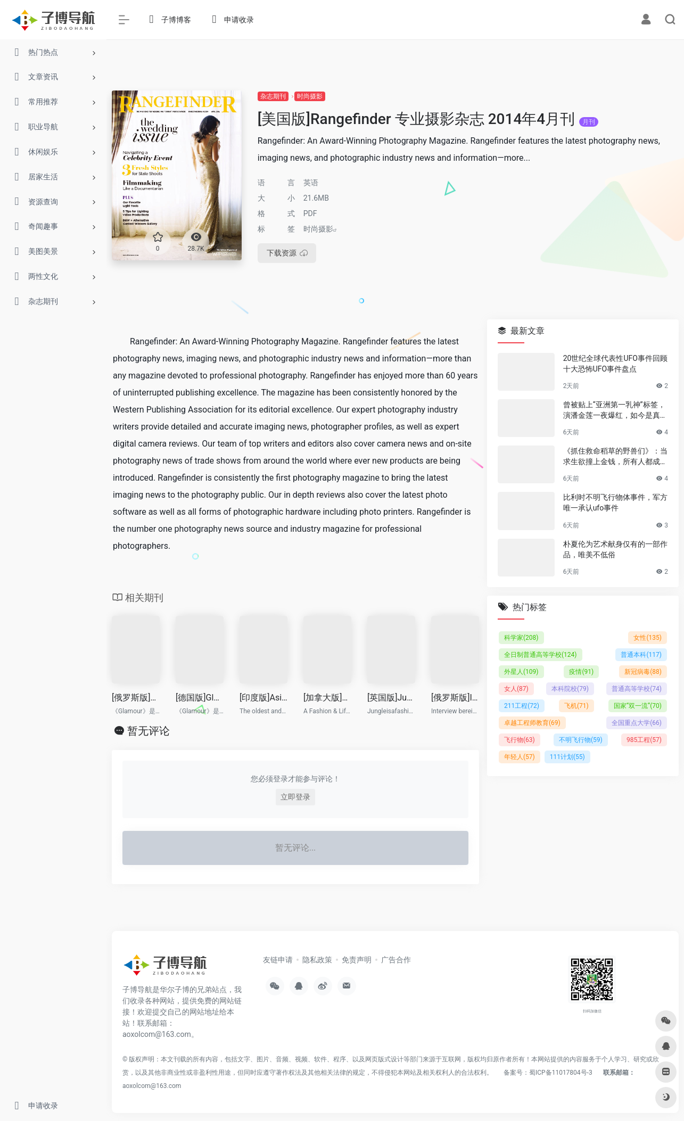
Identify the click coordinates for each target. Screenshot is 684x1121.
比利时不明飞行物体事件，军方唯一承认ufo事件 (615, 502)
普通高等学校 (637, 688)
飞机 (576, 705)
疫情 (581, 671)
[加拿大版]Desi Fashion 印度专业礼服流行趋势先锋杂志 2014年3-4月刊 (327, 698)
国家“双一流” (638, 705)
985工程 (644, 739)
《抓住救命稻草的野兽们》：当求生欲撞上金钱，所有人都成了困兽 (615, 457)
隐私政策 (317, 959)
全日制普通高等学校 (540, 654)
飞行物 (519, 739)
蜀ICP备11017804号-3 (560, 1072)
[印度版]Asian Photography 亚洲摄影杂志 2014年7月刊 (263, 698)
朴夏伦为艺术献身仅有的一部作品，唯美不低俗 (615, 548)
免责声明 (357, 959)
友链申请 (278, 959)
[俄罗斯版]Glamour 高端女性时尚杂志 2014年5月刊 (136, 698)
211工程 (521, 705)
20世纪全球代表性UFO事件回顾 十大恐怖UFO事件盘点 (615, 363)
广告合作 (396, 959)
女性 (647, 637)
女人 (516, 688)
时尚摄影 (310, 96)
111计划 (567, 756)
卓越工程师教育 (532, 722)
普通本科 (641, 654)
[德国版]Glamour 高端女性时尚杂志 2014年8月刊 (200, 698)
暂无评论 (148, 730)
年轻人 (519, 756)
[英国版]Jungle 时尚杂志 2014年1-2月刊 (391, 698)
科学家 (521, 637)
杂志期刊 (273, 96)
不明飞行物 (581, 739)
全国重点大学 (637, 722)
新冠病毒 (643, 671)
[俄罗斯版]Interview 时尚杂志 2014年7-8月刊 (455, 698)
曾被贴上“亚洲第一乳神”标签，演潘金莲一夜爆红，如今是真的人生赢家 (615, 410)
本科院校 (570, 688)
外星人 (521, 671)
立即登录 (295, 797)
